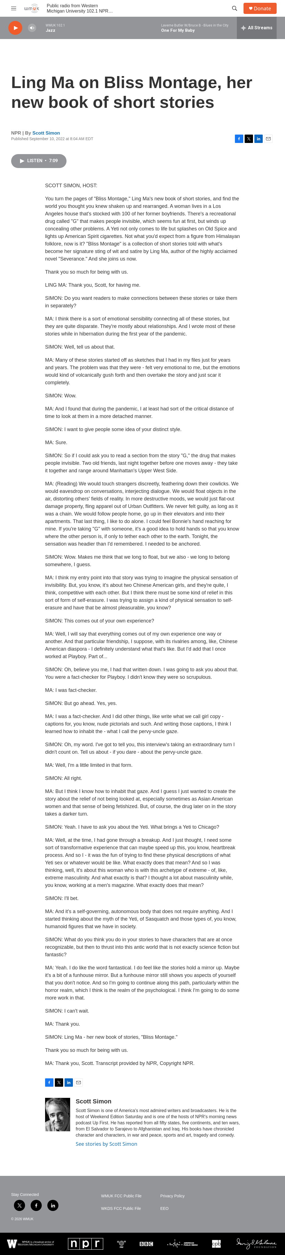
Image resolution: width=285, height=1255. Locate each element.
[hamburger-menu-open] (13, 8)
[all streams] (257, 28)
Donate (262, 8)
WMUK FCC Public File (121, 1196)
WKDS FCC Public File (121, 1209)
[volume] (32, 28)
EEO (164, 1209)
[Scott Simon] (57, 1114)
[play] (15, 28)
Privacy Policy (172, 1196)
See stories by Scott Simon (106, 1143)
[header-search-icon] (234, 8)
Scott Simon (46, 133)
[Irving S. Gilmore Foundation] (256, 1244)
